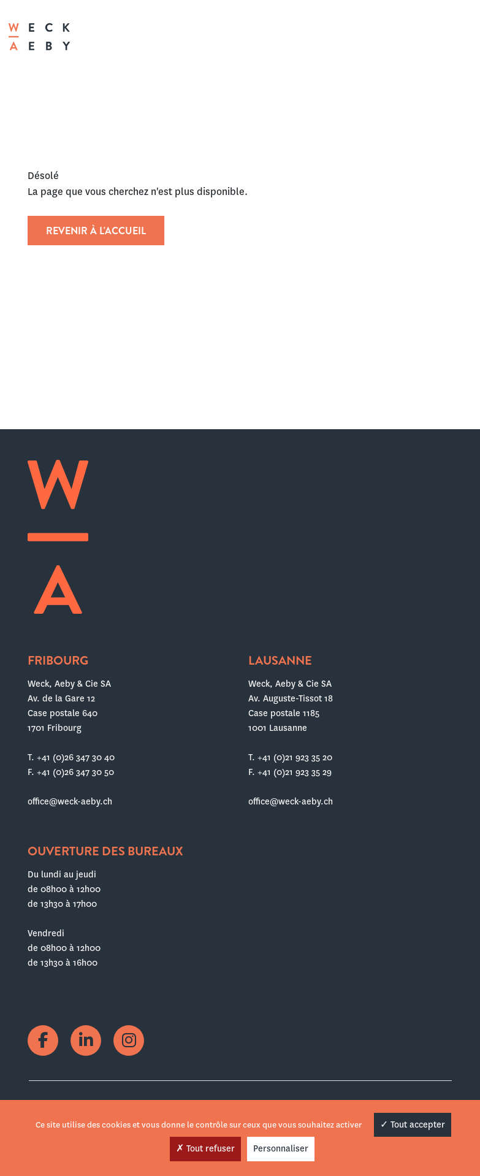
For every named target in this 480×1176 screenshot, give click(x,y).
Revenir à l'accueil (96, 231)
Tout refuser (205, 1148)
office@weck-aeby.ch (70, 801)
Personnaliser (280, 1148)
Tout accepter (412, 1124)
